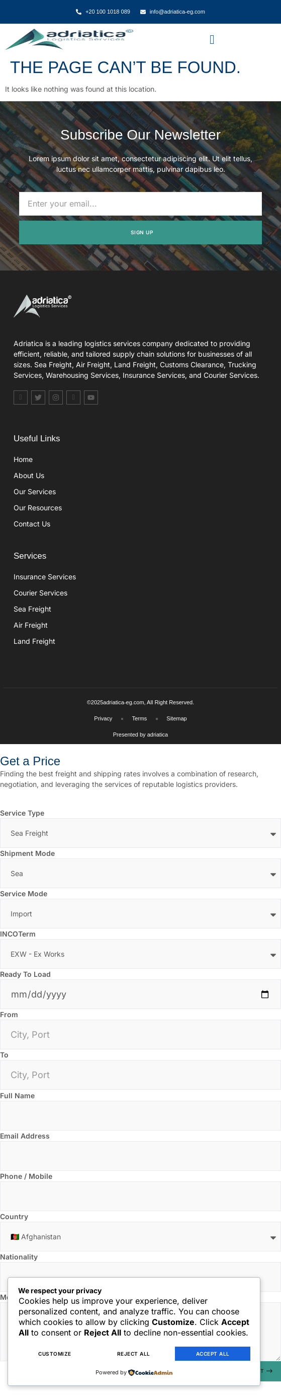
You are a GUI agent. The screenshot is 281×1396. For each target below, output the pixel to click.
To (4, 1054)
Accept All (213, 1354)
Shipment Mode (27, 853)
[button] (212, 39)
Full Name (17, 1095)
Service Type (22, 813)
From (9, 1014)
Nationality (19, 1256)
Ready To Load (25, 974)
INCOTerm (18, 933)
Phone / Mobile (26, 1176)
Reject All (133, 1354)
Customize (54, 1354)
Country (14, 1216)
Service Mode (23, 893)
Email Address (25, 1136)
